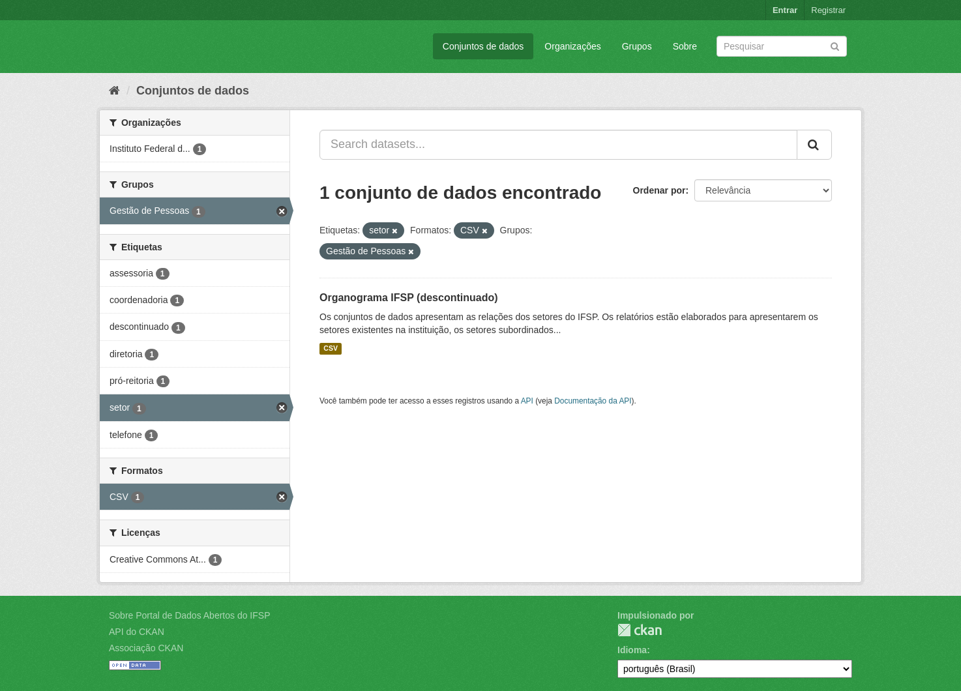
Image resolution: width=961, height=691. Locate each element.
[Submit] (834, 45)
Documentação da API (592, 400)
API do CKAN (136, 631)
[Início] (114, 90)
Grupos (637, 46)
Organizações (572, 46)
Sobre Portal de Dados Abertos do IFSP (189, 615)
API (527, 400)
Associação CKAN (146, 648)
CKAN (639, 630)
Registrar (828, 10)
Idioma (632, 650)
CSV (330, 349)
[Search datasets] (782, 46)
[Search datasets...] (558, 145)
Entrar (785, 10)
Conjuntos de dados (483, 46)
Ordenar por (659, 190)
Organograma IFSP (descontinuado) (408, 297)
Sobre (685, 46)
